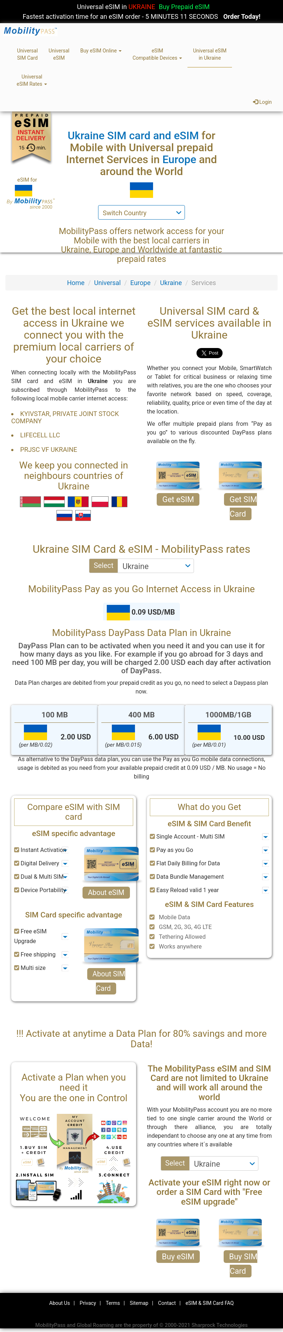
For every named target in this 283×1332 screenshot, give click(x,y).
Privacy (88, 1303)
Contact (167, 1303)
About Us (59, 1303)
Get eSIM (178, 499)
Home (75, 283)
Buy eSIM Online (101, 51)
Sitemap (139, 1303)
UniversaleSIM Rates (32, 80)
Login (262, 102)
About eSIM (106, 892)
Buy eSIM (178, 1256)
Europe (140, 283)
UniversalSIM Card (27, 54)
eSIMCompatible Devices (157, 54)
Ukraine (171, 283)
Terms (113, 1303)
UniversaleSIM (58, 54)
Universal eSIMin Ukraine (210, 54)
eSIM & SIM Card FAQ (210, 1303)
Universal (107, 283)
